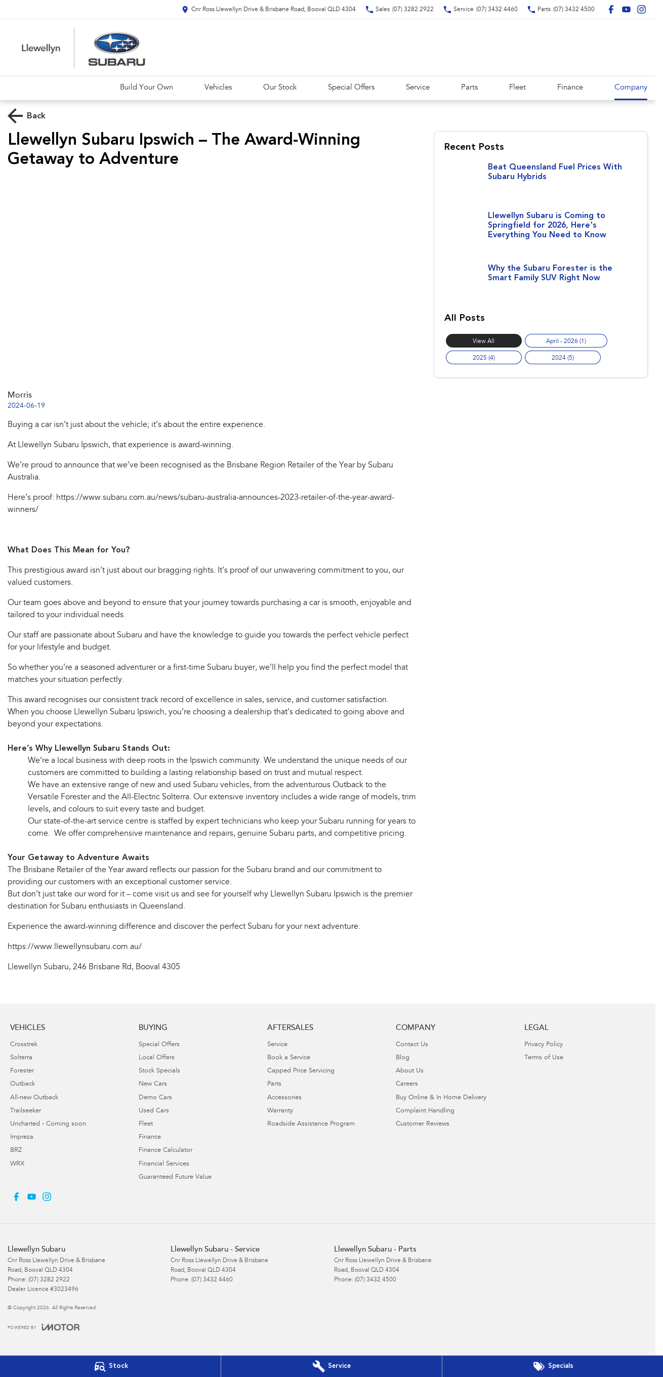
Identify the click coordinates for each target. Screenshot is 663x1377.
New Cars (153, 1084)
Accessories (284, 1098)
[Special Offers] (552, 1366)
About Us (410, 1071)
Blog (402, 1058)
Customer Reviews (422, 1124)
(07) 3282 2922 (49, 1280)
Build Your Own (146, 88)
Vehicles (218, 88)
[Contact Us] (269, 9)
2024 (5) (563, 358)
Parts (469, 88)
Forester (22, 1071)
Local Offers (157, 1058)
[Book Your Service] (331, 1366)
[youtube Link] (626, 9)
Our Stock (280, 88)
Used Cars (154, 1111)
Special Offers (351, 88)
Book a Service (288, 1058)
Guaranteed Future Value (175, 1177)
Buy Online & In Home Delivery (441, 1098)
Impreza (21, 1137)
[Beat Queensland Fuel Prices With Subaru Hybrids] (540, 182)
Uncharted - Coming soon (48, 1124)
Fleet (517, 88)
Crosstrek (23, 1045)
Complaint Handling (425, 1111)
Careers (407, 1084)
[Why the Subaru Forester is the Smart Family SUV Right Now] (540, 283)
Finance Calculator (165, 1150)
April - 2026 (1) (566, 341)
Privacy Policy (543, 1045)
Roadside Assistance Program (311, 1124)
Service (418, 88)
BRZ (16, 1150)
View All (483, 341)
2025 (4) (484, 358)
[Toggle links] (43, 1327)
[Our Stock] (110, 1366)
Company (630, 88)
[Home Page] (83, 47)
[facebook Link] (611, 9)
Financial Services (164, 1164)
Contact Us (412, 1045)
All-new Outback (34, 1098)
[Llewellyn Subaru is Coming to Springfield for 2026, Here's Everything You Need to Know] (540, 232)
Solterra (21, 1058)
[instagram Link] (641, 9)
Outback (22, 1084)
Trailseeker (25, 1111)
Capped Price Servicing (301, 1071)
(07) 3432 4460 (212, 1280)
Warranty (280, 1111)
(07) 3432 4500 (375, 1280)
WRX (17, 1164)
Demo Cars (155, 1098)
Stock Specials (159, 1071)
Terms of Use (543, 1058)
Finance (570, 88)
